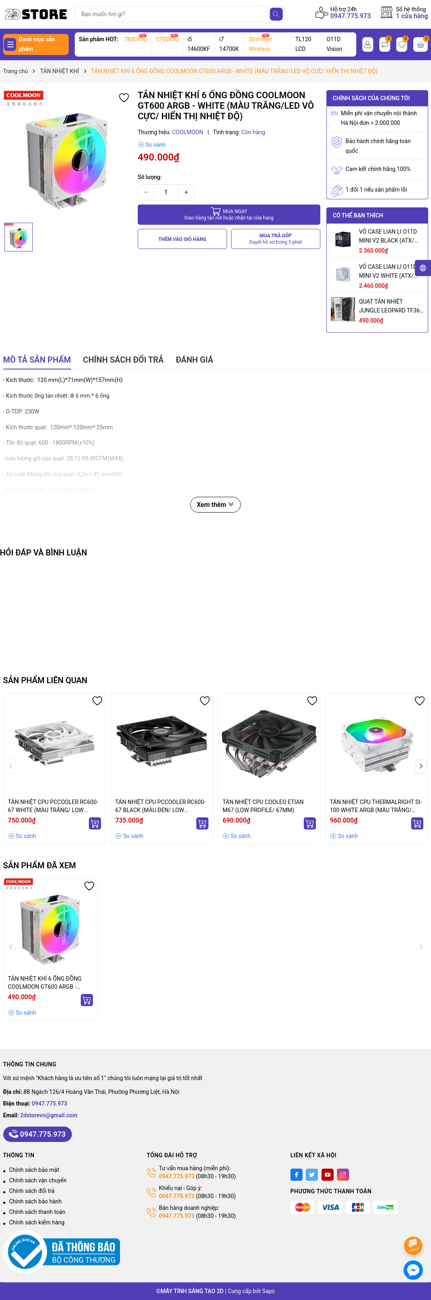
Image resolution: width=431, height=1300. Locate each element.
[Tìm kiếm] (276, 14)
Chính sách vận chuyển (38, 1180)
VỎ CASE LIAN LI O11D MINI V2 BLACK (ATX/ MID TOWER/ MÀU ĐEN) (389, 236)
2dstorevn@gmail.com (49, 1115)
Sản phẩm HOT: (98, 39)
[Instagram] (343, 1175)
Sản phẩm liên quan (45, 680)
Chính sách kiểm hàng (37, 1222)
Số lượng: (150, 177)
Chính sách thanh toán (37, 1212)
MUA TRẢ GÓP (275, 239)
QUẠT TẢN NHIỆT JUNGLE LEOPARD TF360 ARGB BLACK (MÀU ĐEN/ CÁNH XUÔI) (391, 306)
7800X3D (135, 39)
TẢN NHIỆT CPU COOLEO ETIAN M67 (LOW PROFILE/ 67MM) (263, 806)
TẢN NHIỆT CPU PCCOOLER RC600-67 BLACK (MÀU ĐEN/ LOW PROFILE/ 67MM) (160, 806)
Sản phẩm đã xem (39, 865)
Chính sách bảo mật (34, 1170)
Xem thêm (215, 505)
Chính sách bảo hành (35, 1201)
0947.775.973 (350, 16)
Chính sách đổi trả (32, 1191)
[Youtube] (328, 1175)
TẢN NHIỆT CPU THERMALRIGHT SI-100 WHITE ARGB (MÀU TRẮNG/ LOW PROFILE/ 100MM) (376, 806)
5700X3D (167, 39)
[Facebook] (296, 1175)
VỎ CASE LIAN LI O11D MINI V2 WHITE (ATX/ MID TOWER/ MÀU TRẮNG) (388, 272)
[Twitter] (312, 1175)
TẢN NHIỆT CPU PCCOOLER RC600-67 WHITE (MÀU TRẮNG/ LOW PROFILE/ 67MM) (53, 806)
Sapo (268, 1291)
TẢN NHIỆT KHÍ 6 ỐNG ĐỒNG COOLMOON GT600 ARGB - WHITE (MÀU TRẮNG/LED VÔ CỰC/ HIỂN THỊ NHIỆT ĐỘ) (45, 983)
